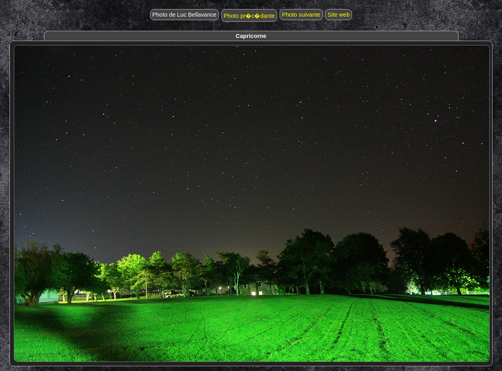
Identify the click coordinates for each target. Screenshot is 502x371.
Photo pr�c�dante (249, 16)
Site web (338, 14)
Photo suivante (301, 14)
